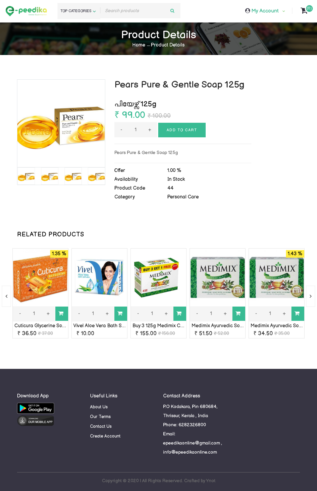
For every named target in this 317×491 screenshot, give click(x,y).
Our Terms (100, 416)
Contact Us (101, 426)
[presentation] (6, 296)
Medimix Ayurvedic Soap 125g (223, 326)
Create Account (105, 436)
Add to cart (182, 130)
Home (138, 45)
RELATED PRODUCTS (50, 234)
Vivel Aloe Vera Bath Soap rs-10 (107, 326)
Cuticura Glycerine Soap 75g (45, 326)
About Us (99, 407)
